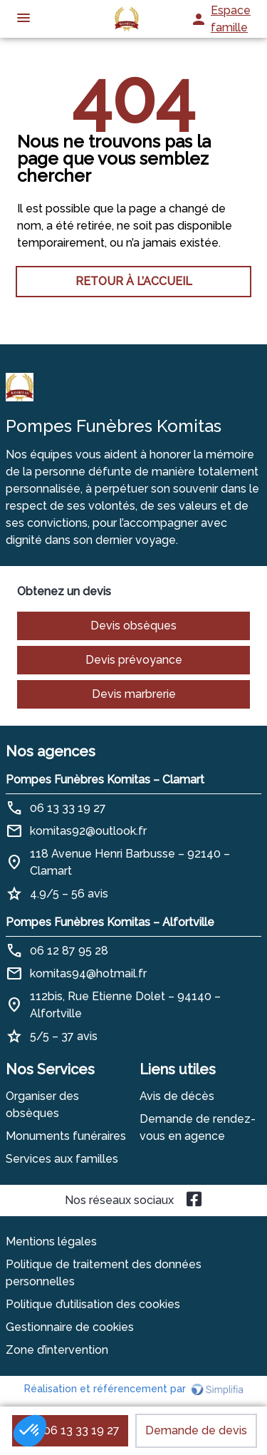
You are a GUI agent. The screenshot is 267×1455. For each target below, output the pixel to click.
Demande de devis (196, 1430)
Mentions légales (51, 1241)
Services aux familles (62, 1159)
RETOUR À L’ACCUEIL (133, 281)
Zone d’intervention (57, 1350)
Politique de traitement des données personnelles (103, 1273)
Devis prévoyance (133, 660)
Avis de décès (177, 1096)
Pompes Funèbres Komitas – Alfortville (110, 922)
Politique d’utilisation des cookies (93, 1304)
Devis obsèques (133, 625)
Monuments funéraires (66, 1136)
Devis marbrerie (134, 694)
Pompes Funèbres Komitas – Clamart (105, 779)
